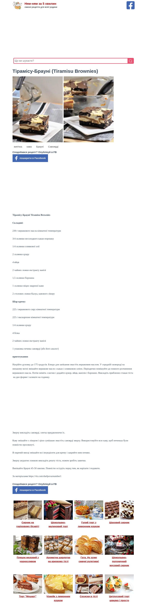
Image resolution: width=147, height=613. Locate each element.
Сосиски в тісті (89, 596)
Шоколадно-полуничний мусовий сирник (119, 561)
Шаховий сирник (119, 522)
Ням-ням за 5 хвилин (40, 3)
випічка (18, 146)
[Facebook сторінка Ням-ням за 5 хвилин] (131, 2)
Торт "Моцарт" (27, 596)
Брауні (39, 146)
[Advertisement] (73, 33)
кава (29, 146)
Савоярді (53, 146)
